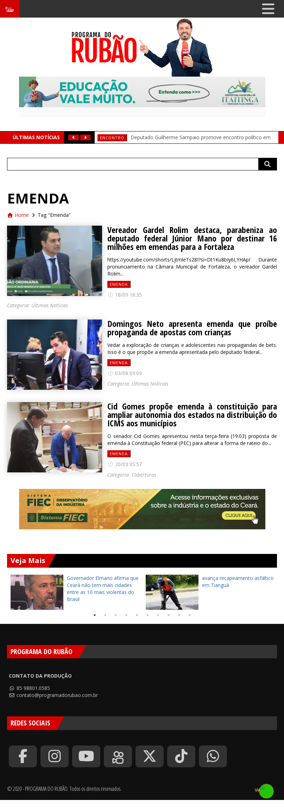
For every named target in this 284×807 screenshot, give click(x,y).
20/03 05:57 (124, 464)
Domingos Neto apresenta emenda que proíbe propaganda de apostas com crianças (192, 327)
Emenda (119, 284)
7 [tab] (158, 615)
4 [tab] (126, 615)
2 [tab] (105, 615)
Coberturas (144, 474)
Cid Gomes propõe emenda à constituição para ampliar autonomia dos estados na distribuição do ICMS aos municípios (192, 414)
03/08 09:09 (124, 373)
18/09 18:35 (124, 294)
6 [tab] (147, 615)
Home (18, 215)
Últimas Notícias (49, 305)
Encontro (112, 137)
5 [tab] (136, 615)
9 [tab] (179, 615)
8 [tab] (168, 615)
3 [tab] (115, 615)
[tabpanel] (75, 592)
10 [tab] (189, 615)
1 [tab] (94, 615)
